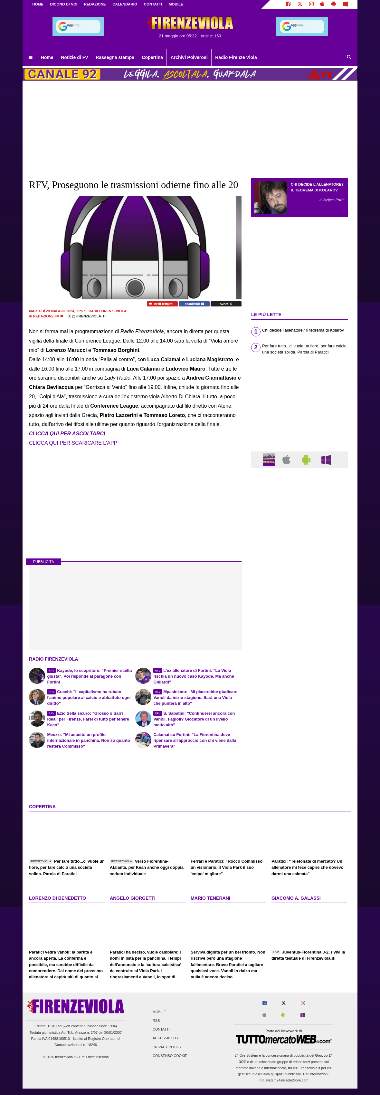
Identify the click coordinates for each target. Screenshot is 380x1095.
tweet (226, 304)
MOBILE (176, 4)
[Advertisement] (299, 723)
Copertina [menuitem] (152, 57)
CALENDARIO (124, 4)
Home (37, 4)
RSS (156, 1021)
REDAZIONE (95, 4)
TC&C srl (54, 1026)
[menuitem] (30, 58)
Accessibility (166, 1038)
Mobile (159, 1012)
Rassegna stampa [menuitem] (115, 57)
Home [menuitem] (47, 57)
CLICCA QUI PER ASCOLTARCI (67, 433)
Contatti (161, 1030)
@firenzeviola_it (87, 316)
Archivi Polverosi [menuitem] (189, 57)
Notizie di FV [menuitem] (74, 57)
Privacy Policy (167, 1047)
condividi (194, 304)
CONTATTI (153, 4)
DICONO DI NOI (63, 4)
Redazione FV (46, 316)
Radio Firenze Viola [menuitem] (236, 57)
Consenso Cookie (170, 1056)
